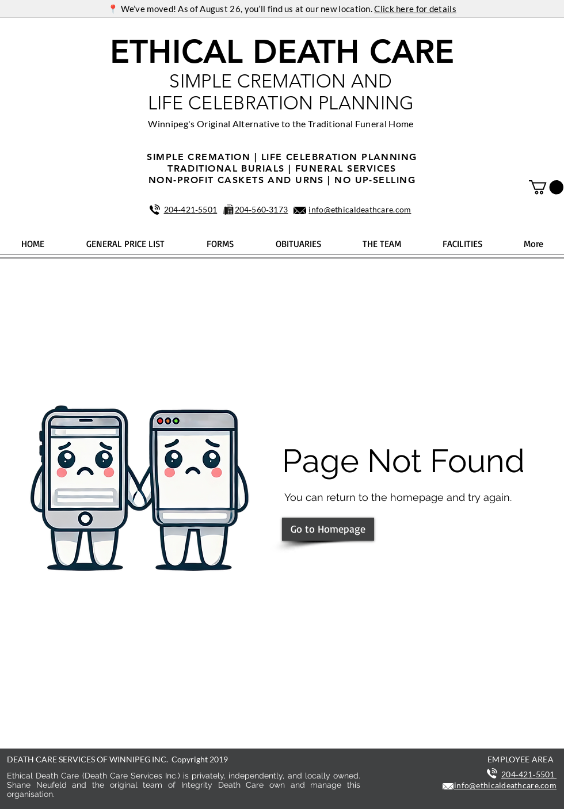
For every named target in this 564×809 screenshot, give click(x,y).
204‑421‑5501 (191, 209)
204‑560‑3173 (261, 209)
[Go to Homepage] (328, 529)
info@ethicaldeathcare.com (359, 209)
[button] (546, 187)
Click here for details (415, 8)
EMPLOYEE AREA (520, 759)
